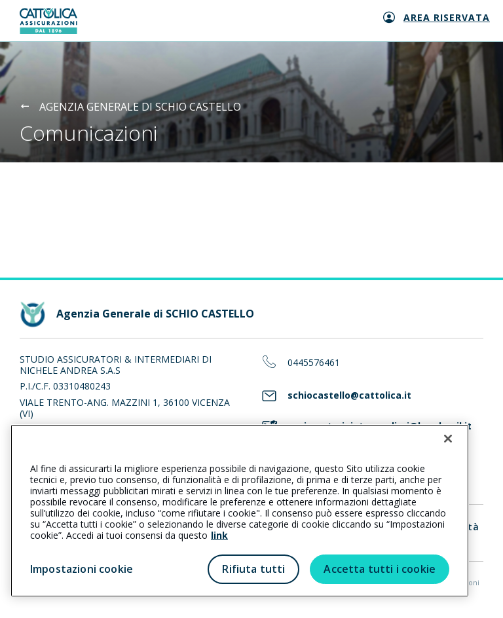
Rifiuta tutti (253, 569)
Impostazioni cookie (81, 569)
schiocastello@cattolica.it (349, 395)
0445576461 (314, 363)
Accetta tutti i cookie (380, 569)
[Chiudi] (448, 438)
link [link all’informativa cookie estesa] (219, 535)
